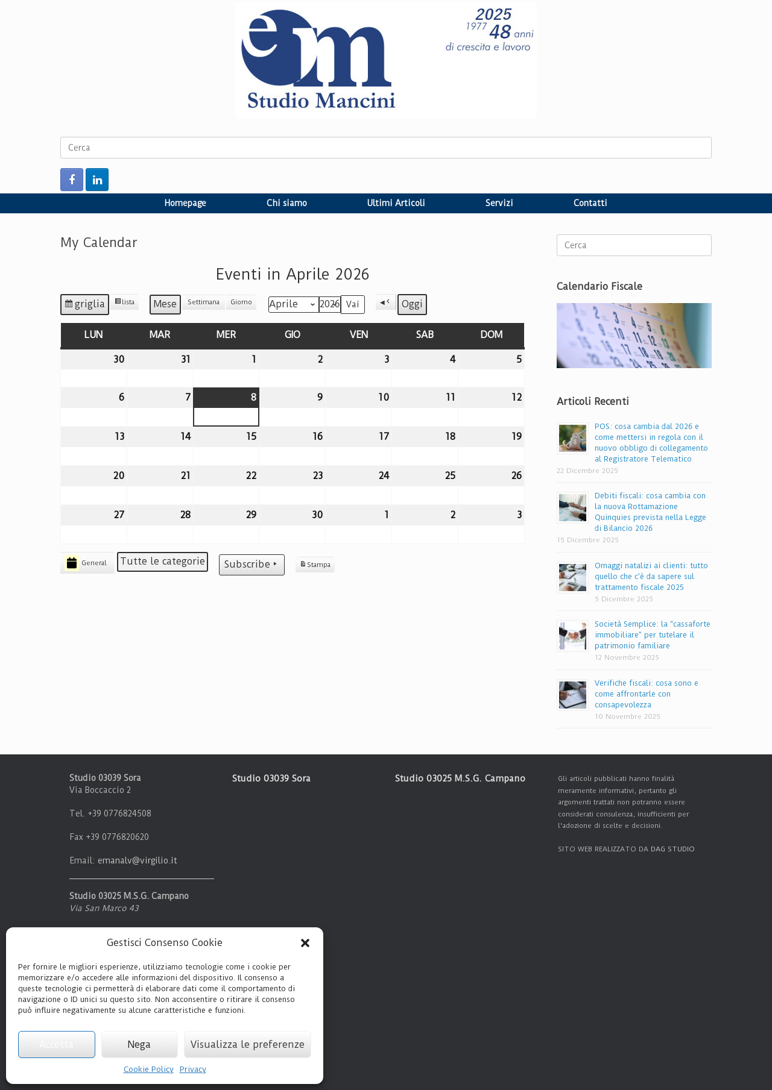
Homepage (185, 203)
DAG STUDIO (673, 849)
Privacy (193, 1069)
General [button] (86, 563)
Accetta (56, 1044)
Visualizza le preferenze (248, 1044)
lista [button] (126, 303)
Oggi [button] (412, 304)
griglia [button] (86, 306)
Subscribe (251, 564)
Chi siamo (287, 203)
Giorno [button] (241, 302)
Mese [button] (165, 304)
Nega (139, 1044)
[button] (305, 943)
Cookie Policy (149, 1069)
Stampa (315, 566)
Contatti (590, 203)
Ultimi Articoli (396, 203)
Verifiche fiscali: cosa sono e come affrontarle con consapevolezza (646, 693)
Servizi (499, 203)
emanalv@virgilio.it (137, 860)
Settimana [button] (204, 302)
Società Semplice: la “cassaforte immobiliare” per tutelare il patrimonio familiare (652, 634)
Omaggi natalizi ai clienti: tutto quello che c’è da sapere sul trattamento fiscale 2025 (651, 576)
